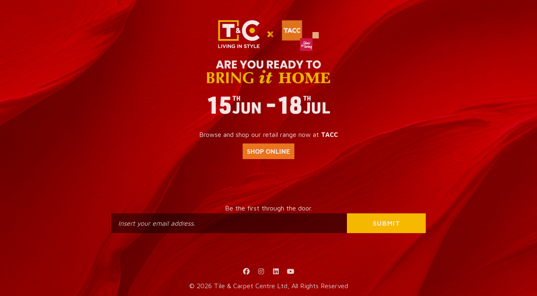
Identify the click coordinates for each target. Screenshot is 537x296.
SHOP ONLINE (268, 151)
